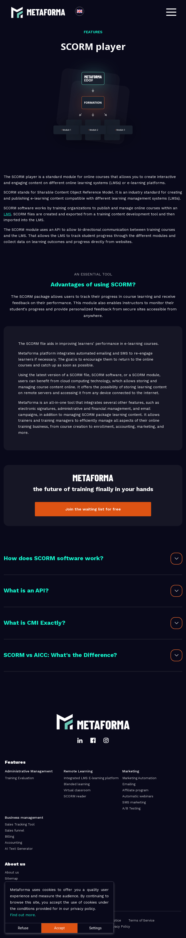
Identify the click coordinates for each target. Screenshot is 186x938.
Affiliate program (135, 790)
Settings (95, 928)
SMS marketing (134, 802)
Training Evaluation (19, 778)
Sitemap (11, 878)
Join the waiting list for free (93, 509)
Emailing (128, 784)
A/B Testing (131, 808)
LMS (7, 214)
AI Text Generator (19, 848)
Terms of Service (141, 920)
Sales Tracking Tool (20, 824)
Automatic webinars (137, 796)
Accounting (13, 842)
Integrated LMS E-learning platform (91, 778)
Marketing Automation (139, 778)
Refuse (23, 928)
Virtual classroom (77, 790)
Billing (9, 836)
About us (12, 872)
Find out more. (23, 915)
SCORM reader (75, 796)
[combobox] (89, 12)
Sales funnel (14, 830)
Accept (59, 928)
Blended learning (77, 784)
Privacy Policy (119, 926)
